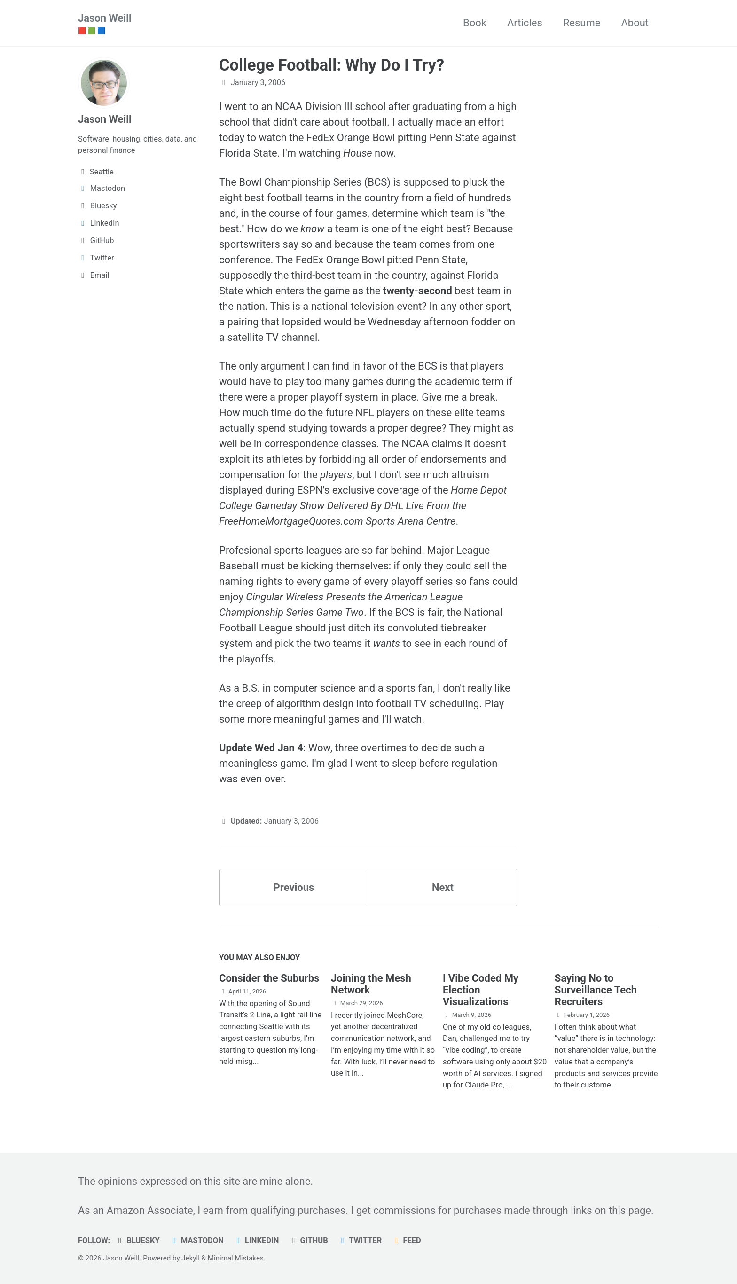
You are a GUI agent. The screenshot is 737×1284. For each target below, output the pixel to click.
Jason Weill (105, 24)
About (635, 23)
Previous (294, 887)
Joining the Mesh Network (371, 984)
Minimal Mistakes (236, 1258)
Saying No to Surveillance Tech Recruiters (596, 990)
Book (474, 23)
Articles (524, 23)
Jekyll (190, 1258)
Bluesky (137, 1240)
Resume (582, 23)
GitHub (308, 1240)
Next (443, 887)
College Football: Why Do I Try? (331, 64)
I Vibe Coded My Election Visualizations (480, 990)
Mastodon (196, 1240)
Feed (406, 1240)
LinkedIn (256, 1240)
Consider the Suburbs (269, 978)
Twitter (359, 1240)
